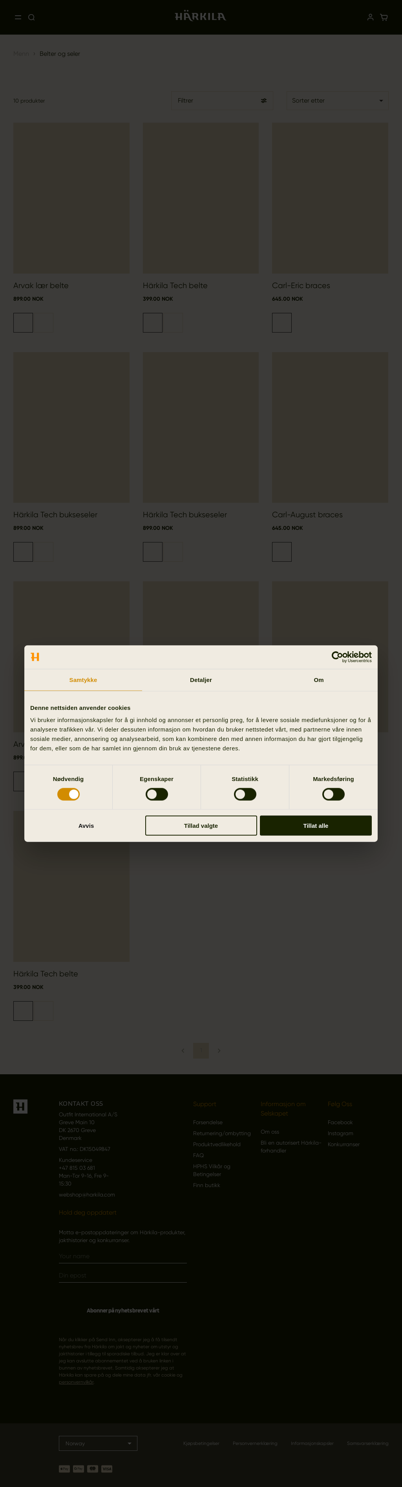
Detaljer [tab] (201, 679)
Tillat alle (316, 825)
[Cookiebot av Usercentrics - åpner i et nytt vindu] (337, 657)
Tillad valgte (201, 825)
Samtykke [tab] (83, 679)
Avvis (86, 825)
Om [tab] (318, 679)
